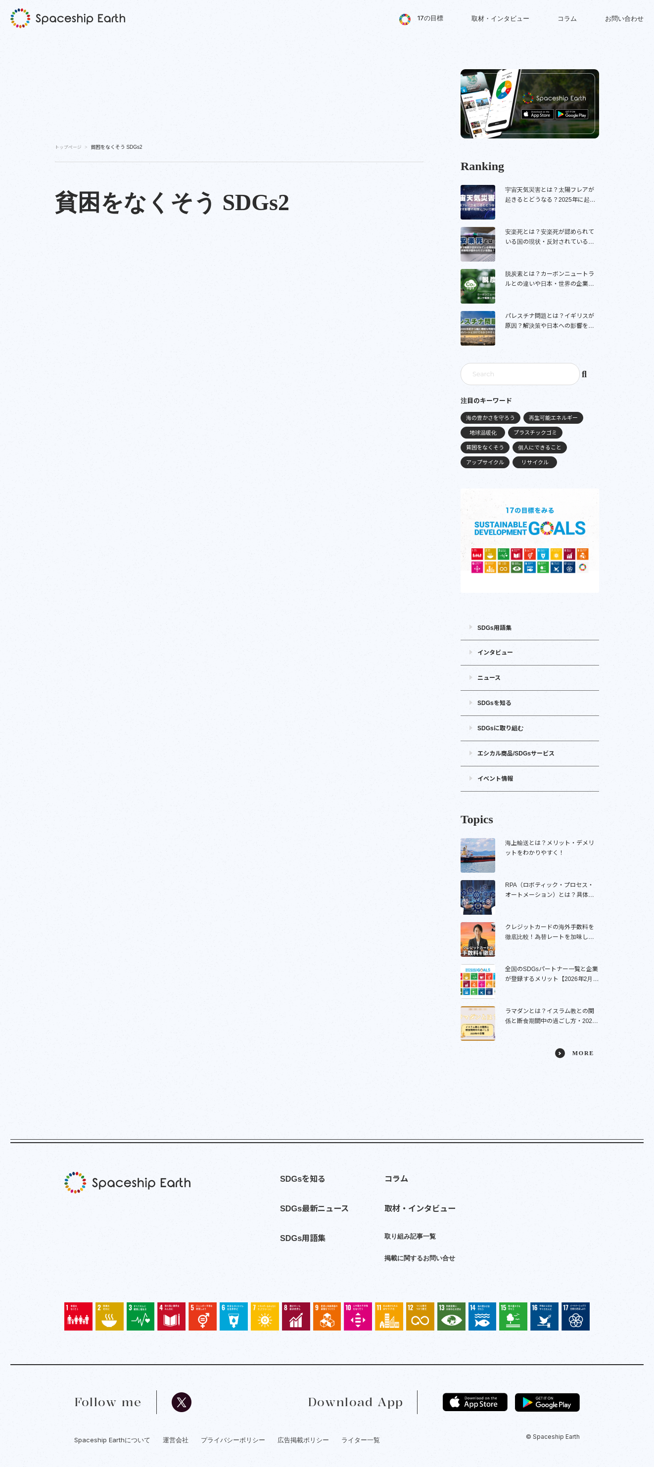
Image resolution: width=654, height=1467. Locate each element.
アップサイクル (485, 462)
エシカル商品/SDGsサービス (516, 753)
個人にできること (539, 447)
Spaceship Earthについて (112, 1440)
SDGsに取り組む (500, 728)
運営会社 (175, 1440)
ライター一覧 (360, 1440)
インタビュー (495, 652)
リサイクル (535, 462)
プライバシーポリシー (233, 1440)
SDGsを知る (494, 703)
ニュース (489, 677)
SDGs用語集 (494, 627)
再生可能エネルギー (553, 418)
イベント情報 (495, 778)
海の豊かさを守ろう (490, 418)
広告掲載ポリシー (303, 1440)
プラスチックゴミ (535, 433)
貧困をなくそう (485, 447)
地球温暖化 (483, 433)
